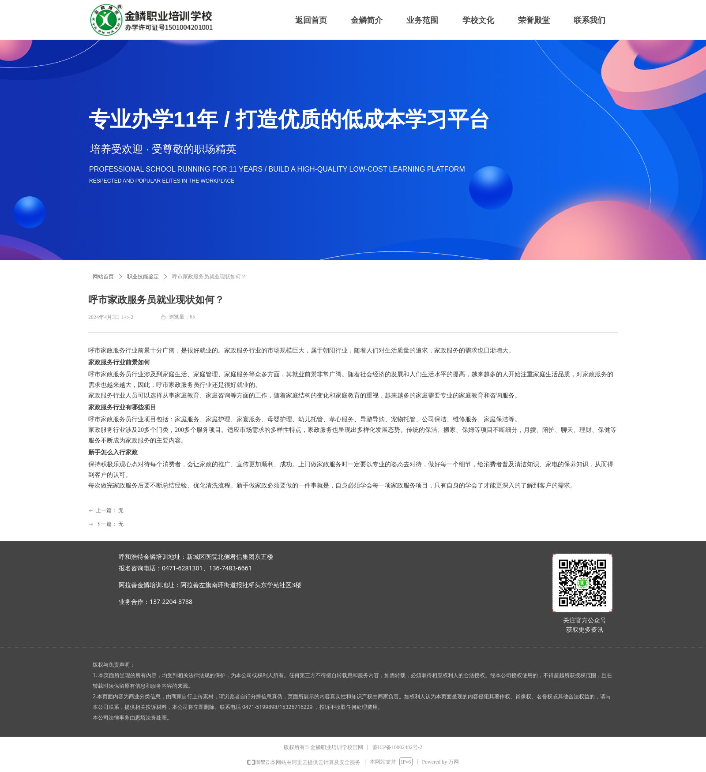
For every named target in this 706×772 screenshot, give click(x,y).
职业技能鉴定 (143, 277)
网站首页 (103, 277)
